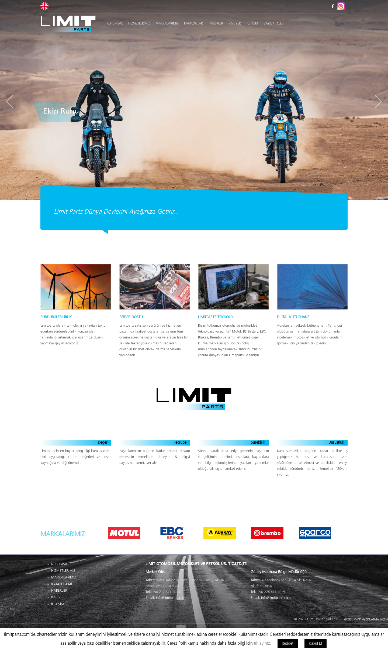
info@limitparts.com (171, 598)
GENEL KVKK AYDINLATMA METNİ (366, 619)
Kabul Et (315, 643)
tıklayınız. (262, 643)
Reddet (287, 643)
